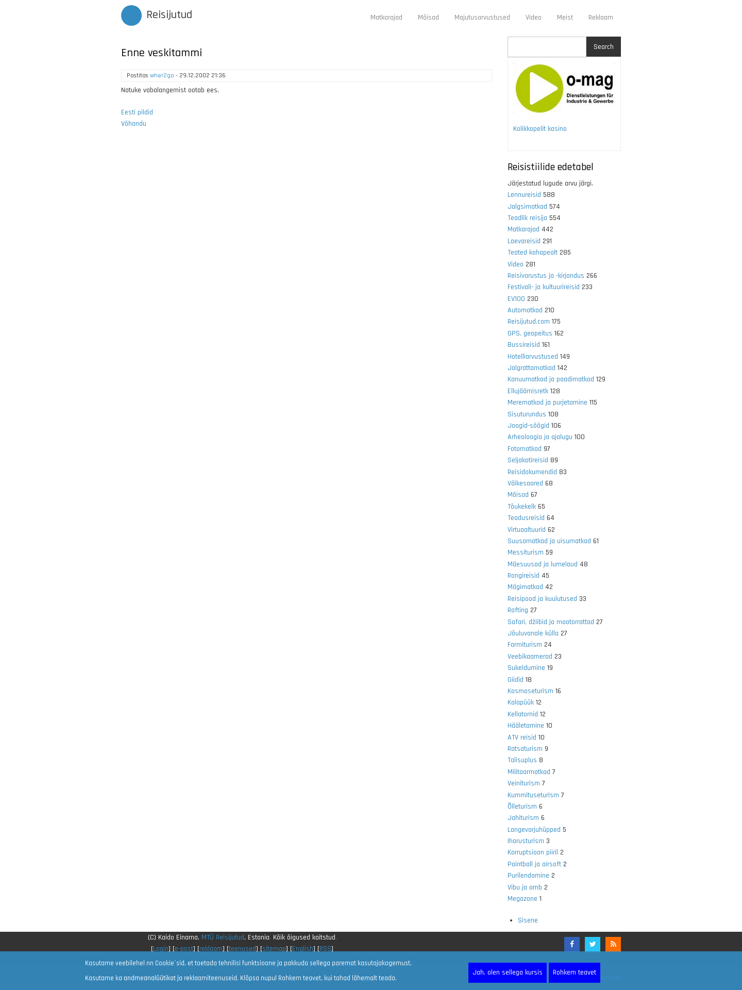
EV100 (516, 299)
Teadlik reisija (527, 218)
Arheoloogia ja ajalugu (540, 437)
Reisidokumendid (532, 472)
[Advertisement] (306, 273)
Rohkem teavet (574, 972)
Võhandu (133, 123)
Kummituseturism (533, 795)
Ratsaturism (525, 748)
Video (534, 17)
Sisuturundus (527, 414)
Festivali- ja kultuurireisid (544, 287)
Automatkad (525, 310)
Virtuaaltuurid (527, 529)
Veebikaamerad (530, 656)
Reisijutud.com (529, 321)
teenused (242, 948)
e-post (184, 948)
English (302, 948)
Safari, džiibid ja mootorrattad (551, 622)
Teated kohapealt (533, 252)
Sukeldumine (526, 668)
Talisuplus (522, 760)
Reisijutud (169, 15)
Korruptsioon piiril (533, 852)
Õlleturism (522, 806)
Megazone (522, 898)
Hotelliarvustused (533, 356)
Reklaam (600, 17)
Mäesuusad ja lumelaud (543, 564)
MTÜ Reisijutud (222, 937)
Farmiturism (525, 644)
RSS (325, 948)
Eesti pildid (137, 112)
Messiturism (526, 552)
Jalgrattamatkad (531, 368)
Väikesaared (525, 483)
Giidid (516, 679)
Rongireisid (523, 575)
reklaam (211, 948)
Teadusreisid (526, 518)
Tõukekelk (522, 506)
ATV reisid (522, 737)
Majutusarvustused (482, 17)
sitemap (274, 948)
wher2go (162, 75)
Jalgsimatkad (527, 206)
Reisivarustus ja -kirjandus (546, 275)
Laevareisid (524, 241)
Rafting (518, 610)
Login (160, 948)
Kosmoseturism (530, 691)
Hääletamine (526, 725)
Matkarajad (386, 17)
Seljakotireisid (528, 460)
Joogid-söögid (528, 425)
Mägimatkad (525, 587)
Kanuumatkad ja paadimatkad (551, 379)
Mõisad (428, 17)
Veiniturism (524, 783)
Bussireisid (524, 344)
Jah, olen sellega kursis (508, 972)
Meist (565, 17)
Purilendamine (528, 875)
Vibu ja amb (525, 887)
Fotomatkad (525, 449)
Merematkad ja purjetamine (547, 402)
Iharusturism (526, 841)
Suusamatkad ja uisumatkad (549, 541)
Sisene (528, 920)
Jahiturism (523, 818)
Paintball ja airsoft (534, 864)
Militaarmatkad (529, 772)
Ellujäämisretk (528, 391)
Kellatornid (523, 714)
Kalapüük (521, 702)
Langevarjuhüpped (534, 829)
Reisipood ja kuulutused (542, 598)
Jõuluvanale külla (533, 633)
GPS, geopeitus (530, 333)
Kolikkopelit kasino (540, 128)
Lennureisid (524, 194)
